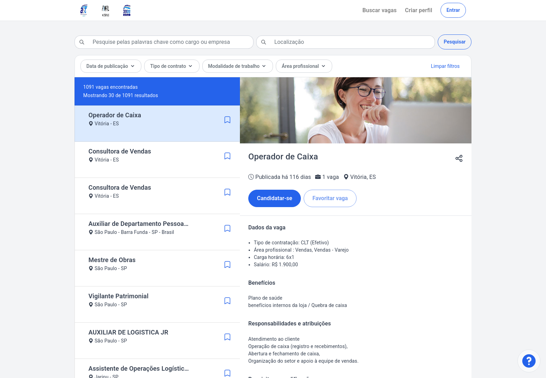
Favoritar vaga (330, 198)
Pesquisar (455, 42)
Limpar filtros (445, 66)
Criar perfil (418, 10)
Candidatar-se (274, 198)
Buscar (379, 10)
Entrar (453, 10)
